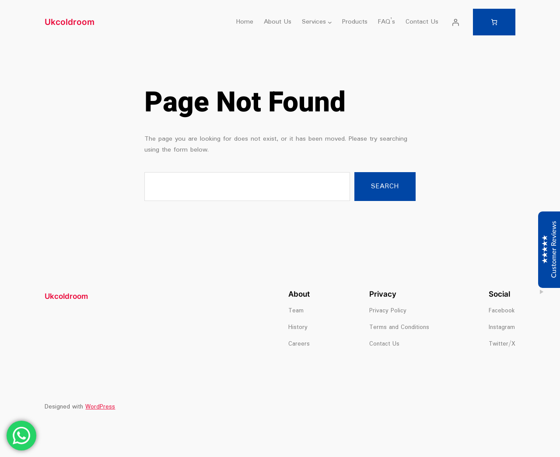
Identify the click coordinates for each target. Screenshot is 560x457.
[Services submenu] (330, 22)
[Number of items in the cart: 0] (494, 22)
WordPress (100, 407)
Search (385, 186)
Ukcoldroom (69, 22)
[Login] (455, 22)
